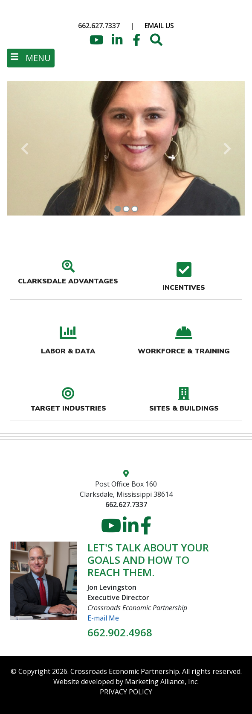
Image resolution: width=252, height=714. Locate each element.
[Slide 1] (117, 209)
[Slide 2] (126, 209)
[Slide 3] (134, 209)
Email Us (159, 25)
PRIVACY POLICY (126, 692)
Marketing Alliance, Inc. (162, 681)
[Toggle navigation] (31, 58)
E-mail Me (103, 618)
